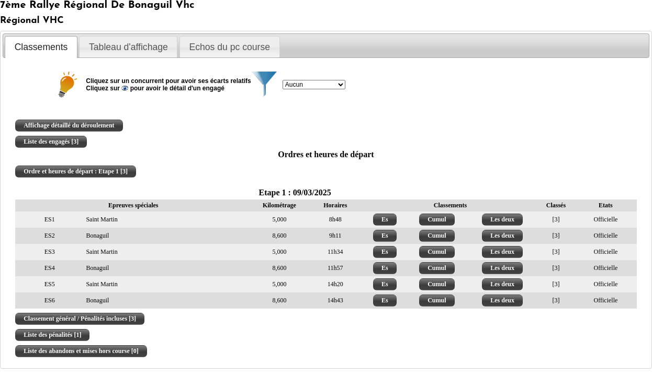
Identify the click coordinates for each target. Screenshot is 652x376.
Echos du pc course (229, 47)
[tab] (41, 47)
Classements (41, 47)
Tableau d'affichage (128, 47)
